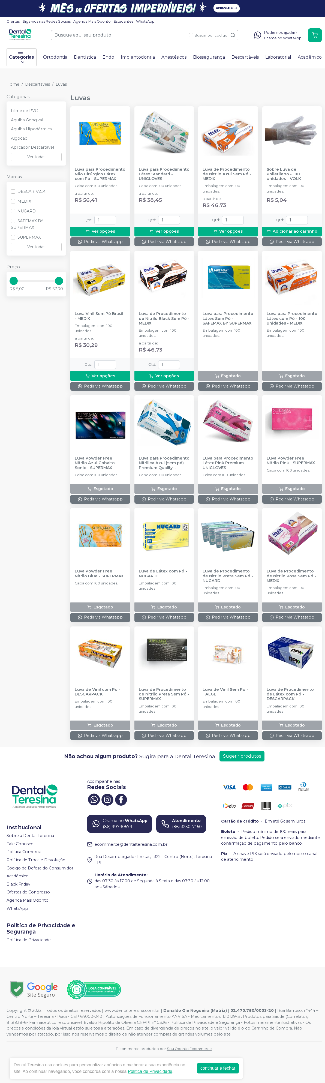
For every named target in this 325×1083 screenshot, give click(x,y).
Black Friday (18, 884)
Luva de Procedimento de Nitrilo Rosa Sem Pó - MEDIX (291, 576)
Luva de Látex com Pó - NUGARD (163, 573)
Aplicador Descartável (32, 147)
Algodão (19, 138)
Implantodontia (138, 57)
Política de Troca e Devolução (36, 859)
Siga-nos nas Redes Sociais (47, 21)
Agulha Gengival (27, 120)
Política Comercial (25, 851)
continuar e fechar (217, 1068)
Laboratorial (278, 57)
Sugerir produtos (242, 756)
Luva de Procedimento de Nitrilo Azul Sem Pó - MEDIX (227, 174)
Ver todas (36, 156)
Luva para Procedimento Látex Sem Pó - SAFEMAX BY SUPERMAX (228, 318)
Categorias (21, 57)
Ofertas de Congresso (28, 892)
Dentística (85, 57)
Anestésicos (173, 57)
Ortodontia (55, 57)
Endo (108, 57)
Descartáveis (245, 57)
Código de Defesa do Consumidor (40, 868)
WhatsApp (145, 21)
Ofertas (13, 21)
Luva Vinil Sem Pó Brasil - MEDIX (99, 316)
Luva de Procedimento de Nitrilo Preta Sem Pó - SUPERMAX (164, 694)
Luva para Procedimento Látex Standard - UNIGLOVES (164, 174)
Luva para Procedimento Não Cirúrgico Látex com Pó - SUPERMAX (100, 174)
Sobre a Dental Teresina (30, 835)
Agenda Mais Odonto (92, 21)
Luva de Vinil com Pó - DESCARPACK (97, 692)
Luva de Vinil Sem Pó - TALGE (225, 692)
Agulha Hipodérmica (31, 129)
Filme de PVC (24, 110)
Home (13, 84)
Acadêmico (310, 57)
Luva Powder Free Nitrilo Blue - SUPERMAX (99, 573)
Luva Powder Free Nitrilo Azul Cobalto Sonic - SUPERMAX (95, 463)
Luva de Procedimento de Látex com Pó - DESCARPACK (290, 694)
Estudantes (123, 21)
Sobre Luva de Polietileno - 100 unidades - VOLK (284, 174)
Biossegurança (209, 57)
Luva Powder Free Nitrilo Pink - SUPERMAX (291, 460)
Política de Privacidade (29, 939)
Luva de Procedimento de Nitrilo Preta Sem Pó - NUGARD (228, 576)
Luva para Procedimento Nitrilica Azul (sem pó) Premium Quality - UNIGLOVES (164, 463)
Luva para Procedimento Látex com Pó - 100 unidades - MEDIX (292, 318)
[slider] (14, 281)
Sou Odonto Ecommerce (189, 1049)
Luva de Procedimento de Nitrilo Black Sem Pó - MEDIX (164, 318)
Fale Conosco (20, 843)
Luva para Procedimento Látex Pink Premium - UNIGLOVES (228, 463)
